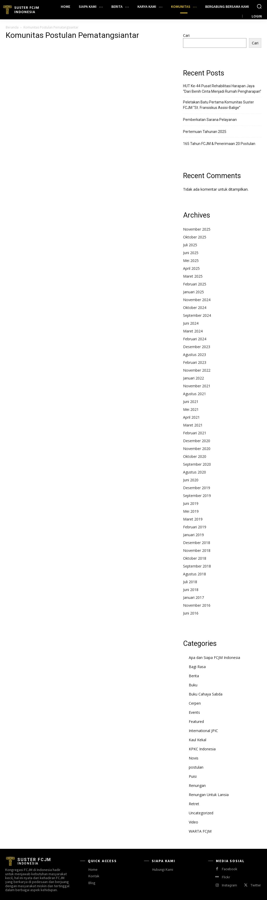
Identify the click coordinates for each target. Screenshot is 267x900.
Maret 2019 (193, 519)
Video (193, 822)
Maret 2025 (193, 276)
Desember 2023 (196, 346)
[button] (259, 6)
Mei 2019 (191, 511)
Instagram (229, 885)
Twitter (256, 885)
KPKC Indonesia (202, 748)
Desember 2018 (196, 542)
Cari (186, 35)
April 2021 (191, 417)
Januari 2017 (193, 597)
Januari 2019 (193, 534)
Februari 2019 (194, 526)
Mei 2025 (191, 260)
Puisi (193, 776)
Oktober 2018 (194, 558)
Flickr (226, 877)
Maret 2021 (193, 425)
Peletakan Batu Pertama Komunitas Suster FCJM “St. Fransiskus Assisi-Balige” (218, 105)
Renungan (197, 785)
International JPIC (203, 730)
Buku (193, 684)
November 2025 (196, 229)
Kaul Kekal (197, 739)
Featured (196, 721)
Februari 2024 (194, 338)
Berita (194, 675)
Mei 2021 (191, 409)
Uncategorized (201, 812)
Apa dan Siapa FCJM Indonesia (214, 657)
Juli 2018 (190, 581)
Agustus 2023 (194, 354)
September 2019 (197, 495)
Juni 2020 (190, 479)
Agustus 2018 (194, 573)
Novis (193, 758)
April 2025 (191, 268)
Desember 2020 (196, 440)
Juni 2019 (190, 503)
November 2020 (196, 448)
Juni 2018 (190, 589)
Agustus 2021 (194, 393)
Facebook (229, 869)
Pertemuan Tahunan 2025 (204, 132)
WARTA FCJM (200, 831)
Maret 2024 (193, 331)
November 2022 (196, 370)
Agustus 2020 (194, 472)
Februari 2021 (194, 432)
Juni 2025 (190, 252)
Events (194, 712)
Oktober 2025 (194, 237)
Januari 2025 (193, 291)
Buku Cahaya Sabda (205, 694)
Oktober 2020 (194, 456)
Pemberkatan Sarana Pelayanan (210, 120)
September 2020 (197, 464)
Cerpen (195, 703)
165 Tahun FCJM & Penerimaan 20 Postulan (219, 144)
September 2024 (197, 315)
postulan (196, 767)
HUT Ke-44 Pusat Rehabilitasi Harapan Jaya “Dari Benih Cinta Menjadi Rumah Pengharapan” (222, 88)
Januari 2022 (193, 378)
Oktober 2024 (194, 307)
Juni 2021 (190, 401)
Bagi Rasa (197, 666)
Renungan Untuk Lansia (209, 794)
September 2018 (197, 566)
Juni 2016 (190, 613)
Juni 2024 (190, 323)
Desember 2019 (196, 487)
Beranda (12, 27)
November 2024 (196, 299)
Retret (194, 803)
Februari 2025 (194, 284)
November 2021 (196, 385)
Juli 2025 (190, 244)
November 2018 (196, 550)
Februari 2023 (194, 362)
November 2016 (196, 605)
